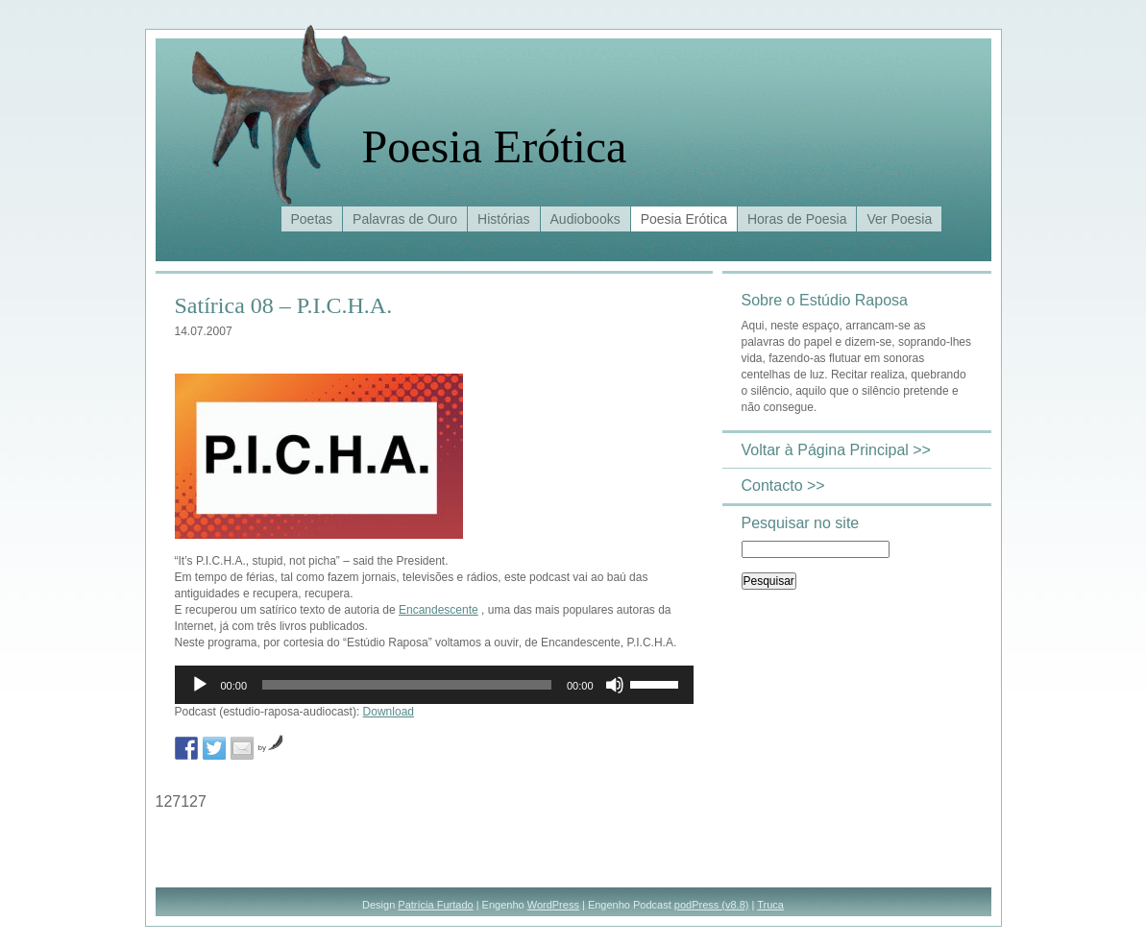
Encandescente (438, 610)
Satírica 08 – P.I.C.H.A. (284, 305)
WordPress (553, 904)
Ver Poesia (899, 219)
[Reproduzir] (199, 684)
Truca (770, 904)
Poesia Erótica (494, 146)
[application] (434, 685)
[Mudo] (614, 684)
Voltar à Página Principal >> (836, 450)
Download (388, 711)
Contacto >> (783, 485)
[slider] (406, 685)
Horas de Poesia (797, 219)
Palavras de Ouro (405, 219)
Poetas (312, 219)
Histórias (503, 219)
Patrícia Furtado (435, 904)
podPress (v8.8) (711, 904)
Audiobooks (585, 219)
